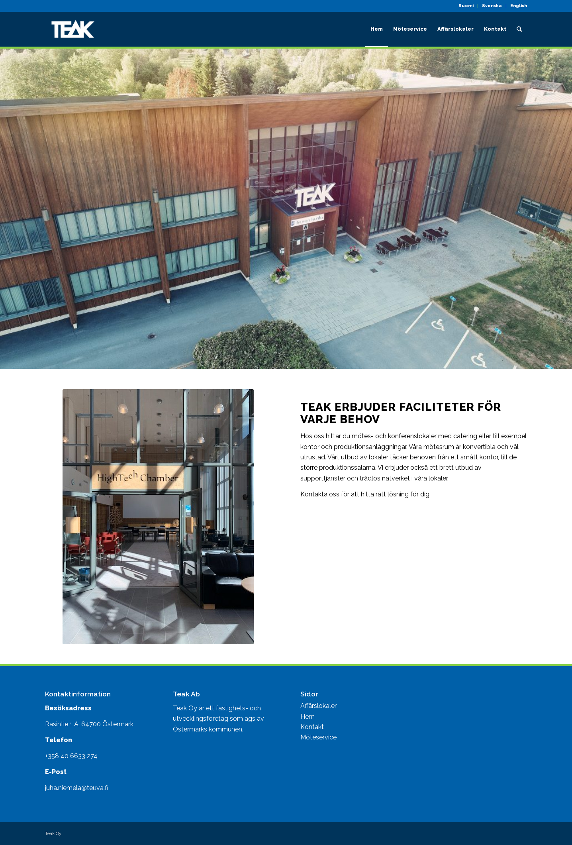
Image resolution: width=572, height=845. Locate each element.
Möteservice (318, 737)
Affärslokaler (318, 706)
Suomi (466, 5)
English (518, 5)
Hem (307, 716)
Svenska (492, 5)
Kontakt (312, 727)
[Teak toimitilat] (73, 29)
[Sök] (519, 29)
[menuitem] (466, 6)
